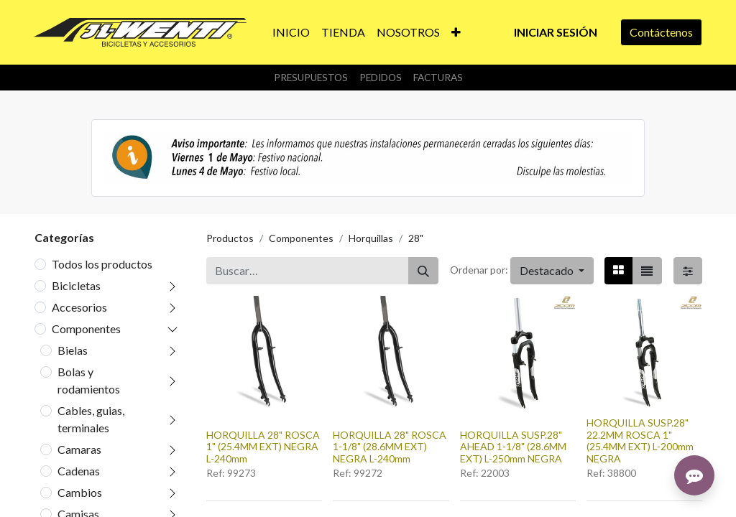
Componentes (86, 328)
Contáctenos (661, 32)
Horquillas (371, 238)
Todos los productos (102, 264)
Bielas (73, 350)
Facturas (438, 77)
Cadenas (79, 471)
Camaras (79, 449)
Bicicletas (76, 285)
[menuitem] (291, 32)
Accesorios (79, 307)
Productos (230, 238)
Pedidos (380, 77)
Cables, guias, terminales (91, 419)
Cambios (80, 492)
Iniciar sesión (555, 32)
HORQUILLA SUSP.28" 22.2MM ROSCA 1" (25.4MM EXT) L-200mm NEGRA (640, 440)
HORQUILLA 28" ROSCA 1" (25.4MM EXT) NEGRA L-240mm (263, 447)
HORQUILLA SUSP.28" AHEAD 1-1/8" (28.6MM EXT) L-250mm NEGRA (513, 447)
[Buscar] (423, 270)
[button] (456, 32)
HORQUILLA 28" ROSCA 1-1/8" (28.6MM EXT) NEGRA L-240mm (389, 447)
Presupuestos (311, 77)
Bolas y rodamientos (89, 380)
